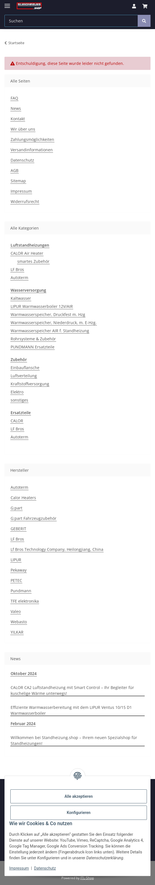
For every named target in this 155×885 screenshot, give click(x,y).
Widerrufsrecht (25, 201)
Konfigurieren (78, 812)
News (16, 108)
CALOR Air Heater (27, 253)
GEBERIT (18, 528)
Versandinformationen (32, 149)
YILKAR (17, 632)
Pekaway (19, 570)
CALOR (17, 420)
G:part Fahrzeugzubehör (33, 518)
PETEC (16, 580)
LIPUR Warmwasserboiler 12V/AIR (42, 306)
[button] (134, 6)
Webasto (19, 621)
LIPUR (16, 559)
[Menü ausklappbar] (7, 3)
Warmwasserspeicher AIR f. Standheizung (50, 330)
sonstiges (19, 400)
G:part (16, 508)
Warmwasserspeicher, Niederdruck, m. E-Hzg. (54, 322)
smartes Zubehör (33, 261)
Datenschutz (45, 868)
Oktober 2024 (24, 673)
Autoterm (19, 277)
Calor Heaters (23, 497)
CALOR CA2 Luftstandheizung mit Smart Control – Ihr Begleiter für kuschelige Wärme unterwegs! (72, 690)
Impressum (19, 868)
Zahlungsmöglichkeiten (32, 139)
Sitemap (18, 180)
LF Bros (17, 269)
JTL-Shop (87, 877)
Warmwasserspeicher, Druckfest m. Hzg (48, 314)
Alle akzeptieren (79, 796)
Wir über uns (23, 129)
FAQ (14, 98)
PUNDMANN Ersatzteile (32, 347)
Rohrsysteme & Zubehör (33, 338)
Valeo (16, 611)
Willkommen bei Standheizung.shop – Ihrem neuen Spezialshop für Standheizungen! (74, 740)
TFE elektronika (25, 601)
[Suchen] (71, 21)
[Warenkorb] (145, 6)
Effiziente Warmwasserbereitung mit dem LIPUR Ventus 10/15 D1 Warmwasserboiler (71, 710)
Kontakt (18, 118)
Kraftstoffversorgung (30, 383)
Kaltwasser (21, 298)
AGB (14, 170)
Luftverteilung (24, 375)
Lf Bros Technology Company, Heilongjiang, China (57, 549)
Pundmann (21, 590)
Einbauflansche (25, 367)
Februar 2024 (23, 723)
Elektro (17, 392)
